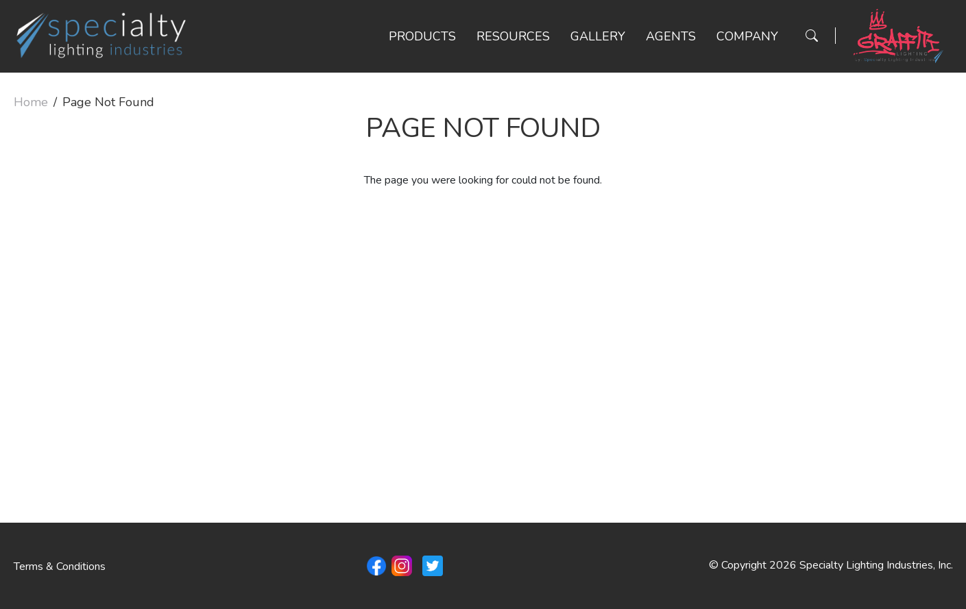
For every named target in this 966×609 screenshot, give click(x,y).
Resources (513, 36)
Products (422, 36)
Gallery (597, 36)
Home (31, 102)
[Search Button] (812, 36)
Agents (671, 36)
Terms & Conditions (60, 566)
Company (747, 36)
